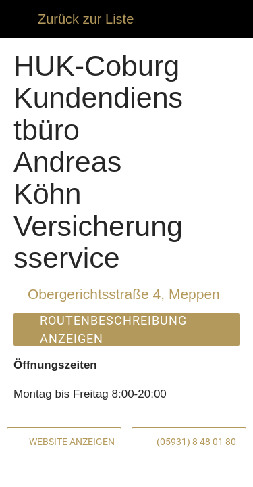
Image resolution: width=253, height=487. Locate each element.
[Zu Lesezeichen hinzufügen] (204, 471)
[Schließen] (19, 19)
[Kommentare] (49, 471)
